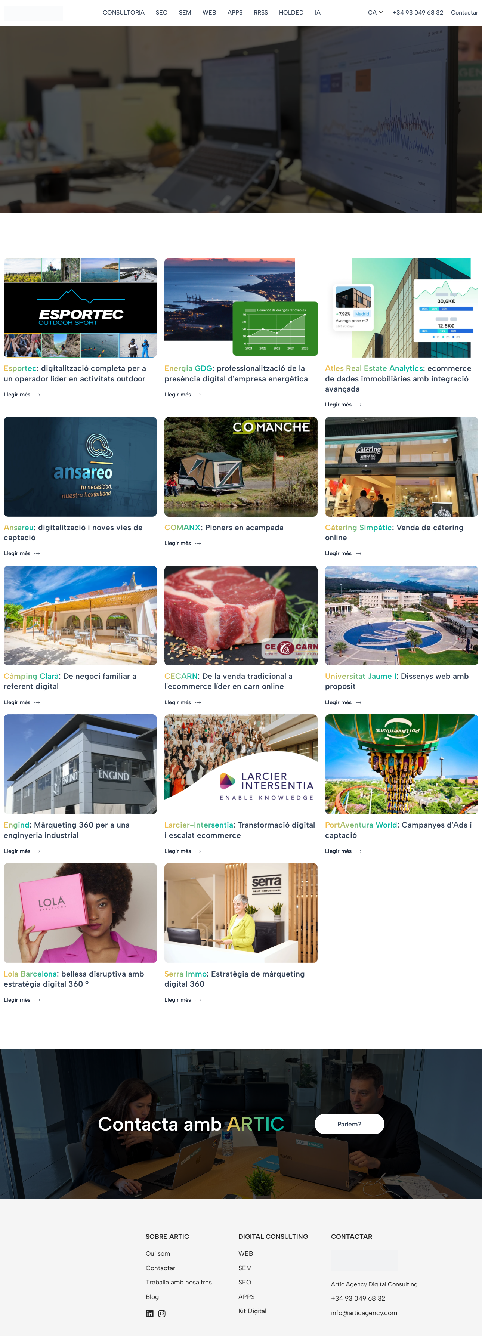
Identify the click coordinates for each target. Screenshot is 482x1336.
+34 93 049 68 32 (418, 12)
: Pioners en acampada (224, 514)
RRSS (263, 12)
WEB (212, 12)
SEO (164, 12)
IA (320, 12)
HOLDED (293, 12)
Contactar (464, 12)
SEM (187, 12)
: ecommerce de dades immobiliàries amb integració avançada (398, 372)
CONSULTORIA (126, 12)
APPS (237, 12)
